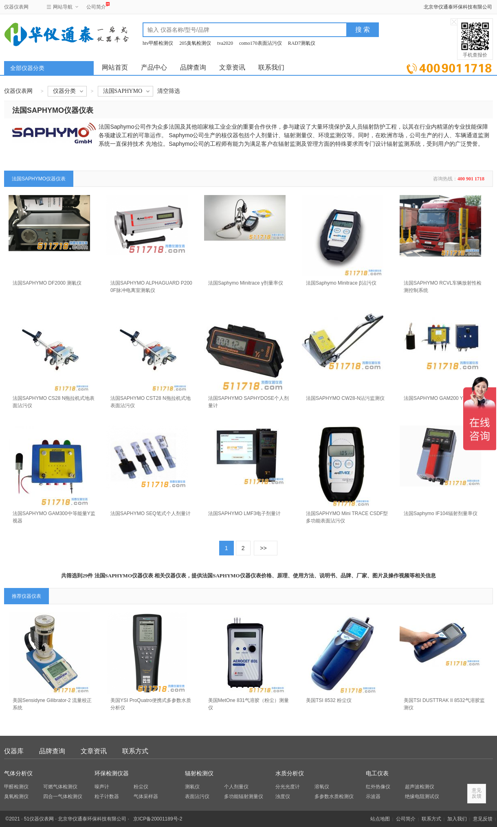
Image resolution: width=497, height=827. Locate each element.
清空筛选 (168, 91)
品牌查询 (193, 67)
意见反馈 (483, 819)
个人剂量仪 (236, 787)
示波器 (373, 796)
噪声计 (102, 787)
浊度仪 (282, 796)
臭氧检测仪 (16, 796)
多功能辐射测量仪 (243, 796)
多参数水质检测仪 (334, 796)
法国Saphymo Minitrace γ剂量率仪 (245, 283)
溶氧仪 (321, 787)
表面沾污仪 (197, 796)
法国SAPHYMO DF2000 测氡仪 (47, 283)
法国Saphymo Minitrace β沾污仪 (341, 283)
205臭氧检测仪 (195, 43)
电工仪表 (377, 773)
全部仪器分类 (27, 68)
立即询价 (449, 67)
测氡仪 (192, 787)
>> (263, 548)
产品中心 (154, 67)
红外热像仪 (378, 787)
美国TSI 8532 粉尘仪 (329, 700)
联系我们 (271, 67)
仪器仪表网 (16, 7)
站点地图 (380, 819)
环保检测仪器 (112, 773)
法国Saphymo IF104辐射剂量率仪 (440, 513)
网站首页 (115, 67)
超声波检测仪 (419, 787)
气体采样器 (146, 796)
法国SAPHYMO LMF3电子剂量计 (244, 513)
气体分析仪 (18, 773)
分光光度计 (287, 787)
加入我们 (457, 819)
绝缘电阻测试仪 (422, 796)
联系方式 (135, 751)
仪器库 (14, 751)
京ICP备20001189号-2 (157, 819)
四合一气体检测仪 (62, 796)
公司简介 (96, 6)
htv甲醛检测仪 (158, 43)
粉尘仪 (141, 787)
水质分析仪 (289, 773)
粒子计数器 (107, 796)
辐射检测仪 (199, 773)
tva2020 (225, 43)
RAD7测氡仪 (301, 43)
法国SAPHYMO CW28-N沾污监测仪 (345, 398)
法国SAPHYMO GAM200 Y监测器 (441, 398)
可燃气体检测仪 (60, 787)
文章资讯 (232, 67)
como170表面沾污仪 (260, 43)
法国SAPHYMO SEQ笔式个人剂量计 (150, 513)
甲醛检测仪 (16, 787)
